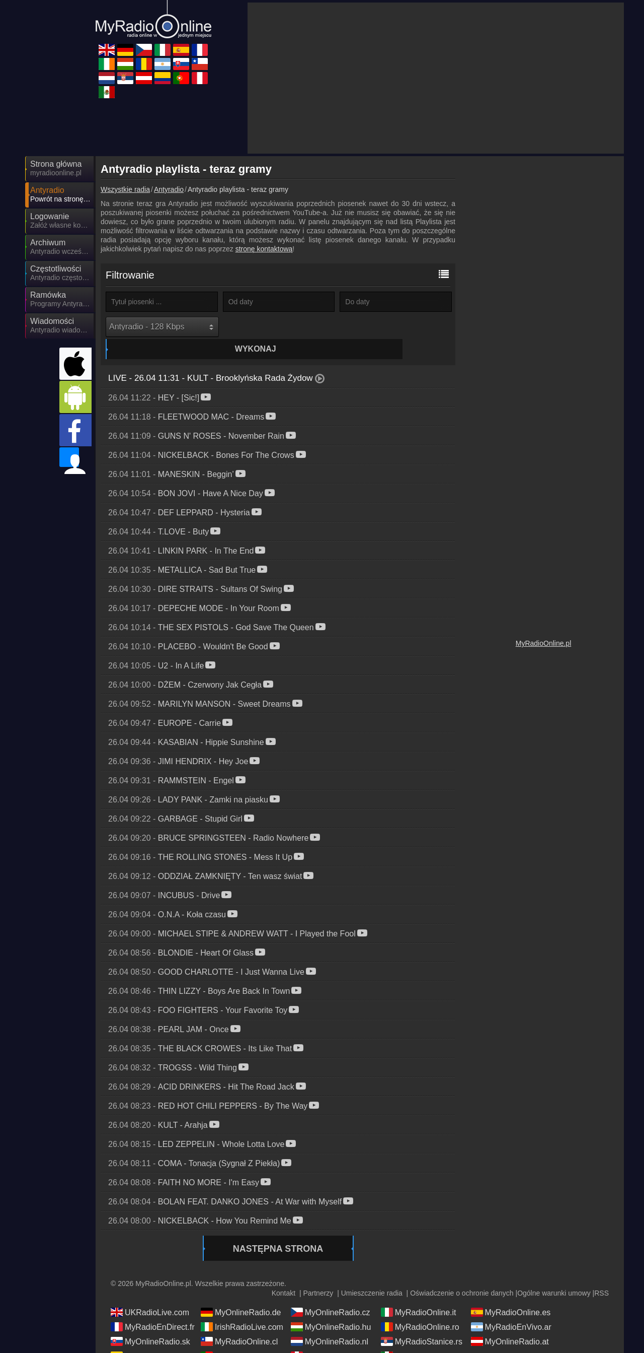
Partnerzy (318, 1275)
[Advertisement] (436, 78)
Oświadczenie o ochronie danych (461, 1275)
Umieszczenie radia (372, 1275)
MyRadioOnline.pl (544, 643)
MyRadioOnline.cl (239, 1323)
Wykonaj (280, 326)
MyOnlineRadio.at (510, 1323)
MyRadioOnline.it (418, 1294)
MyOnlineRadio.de (241, 1294)
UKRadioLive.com (150, 1294)
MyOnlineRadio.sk (150, 1323)
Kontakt (283, 1275)
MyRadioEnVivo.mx (423, 1337)
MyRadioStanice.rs (421, 1323)
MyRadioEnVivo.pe (332, 1337)
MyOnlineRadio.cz (330, 1294)
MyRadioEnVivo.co (152, 1337)
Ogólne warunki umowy (554, 1275)
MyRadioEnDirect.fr (153, 1308)
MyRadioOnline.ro (420, 1308)
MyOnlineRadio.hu (331, 1308)
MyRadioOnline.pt (240, 1337)
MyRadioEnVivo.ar (511, 1308)
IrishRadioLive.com (242, 1308)
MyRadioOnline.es (511, 1294)
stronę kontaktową (264, 249)
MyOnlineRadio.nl (329, 1323)
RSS (601, 1275)
